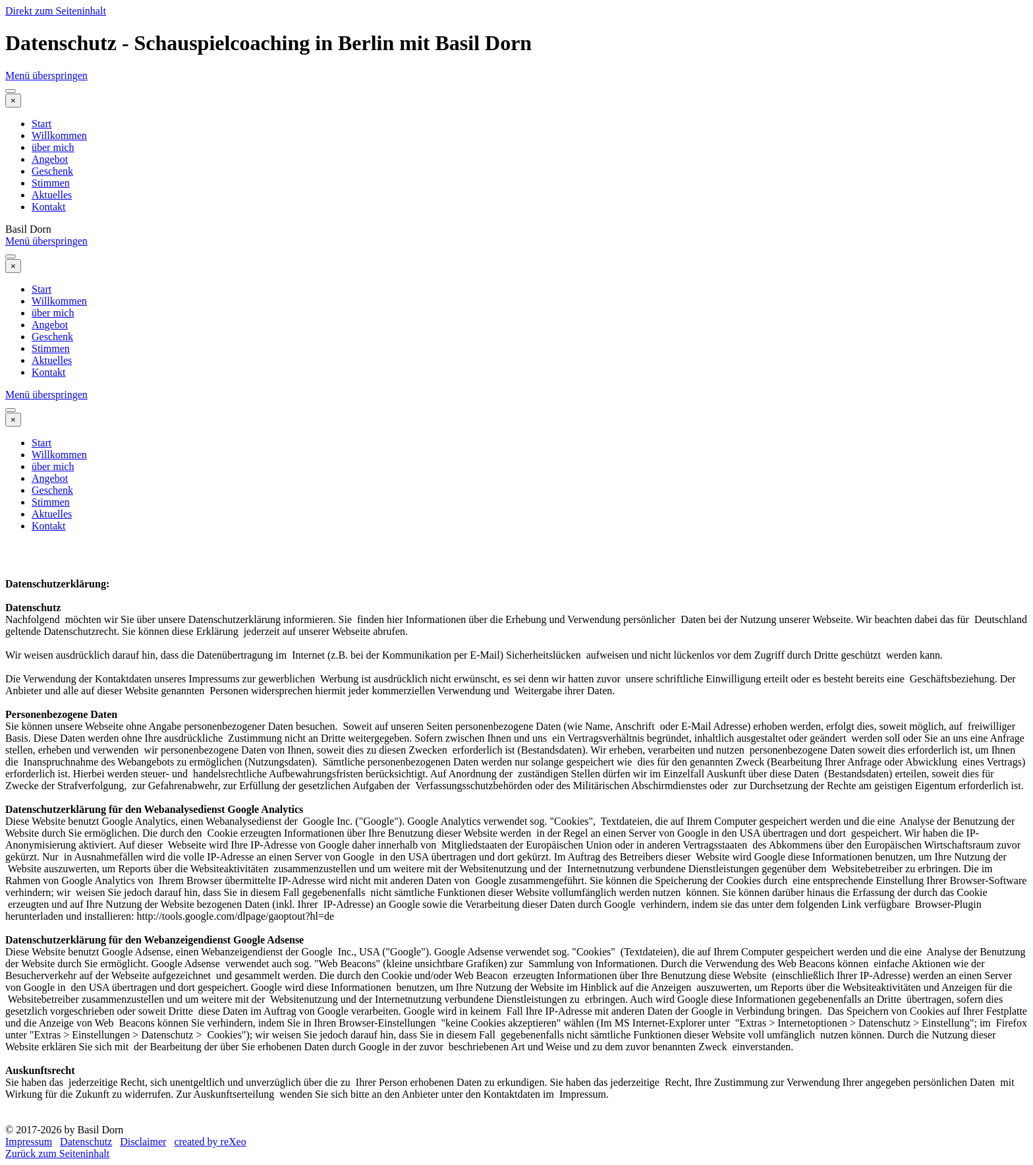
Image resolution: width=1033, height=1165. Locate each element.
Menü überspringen (46, 75)
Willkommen (59, 135)
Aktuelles (52, 194)
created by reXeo (210, 1141)
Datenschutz (86, 1141)
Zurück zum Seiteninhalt (57, 1153)
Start (41, 123)
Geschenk (52, 171)
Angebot (50, 159)
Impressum (28, 1141)
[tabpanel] (516, 833)
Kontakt (49, 206)
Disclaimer (143, 1141)
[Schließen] (13, 100)
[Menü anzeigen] (10, 91)
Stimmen (51, 183)
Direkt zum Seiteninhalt (55, 10)
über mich (53, 147)
